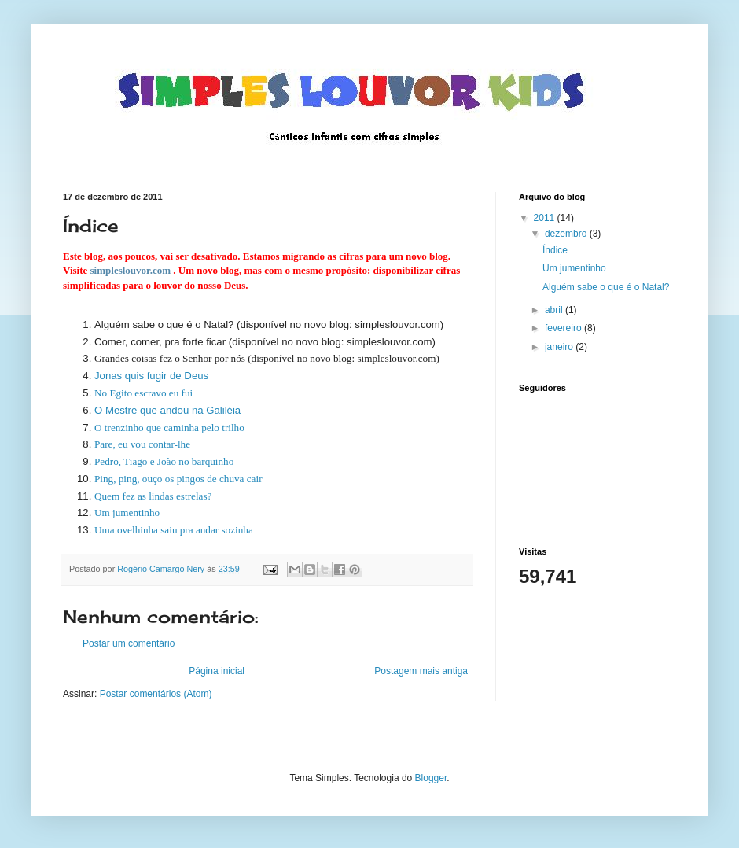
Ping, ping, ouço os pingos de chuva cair (178, 479)
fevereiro (564, 328)
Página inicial (216, 671)
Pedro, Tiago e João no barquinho (163, 461)
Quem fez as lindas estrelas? (152, 496)
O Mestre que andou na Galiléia (167, 410)
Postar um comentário (129, 643)
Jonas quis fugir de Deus (151, 376)
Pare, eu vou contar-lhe (142, 444)
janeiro (560, 346)
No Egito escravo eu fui (143, 393)
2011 (545, 217)
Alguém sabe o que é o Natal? (605, 287)
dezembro (567, 233)
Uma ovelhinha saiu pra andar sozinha (173, 530)
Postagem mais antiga (421, 671)
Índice (555, 250)
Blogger (431, 777)
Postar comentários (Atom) (156, 693)
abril (555, 309)
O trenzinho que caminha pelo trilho (169, 427)
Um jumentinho (127, 512)
